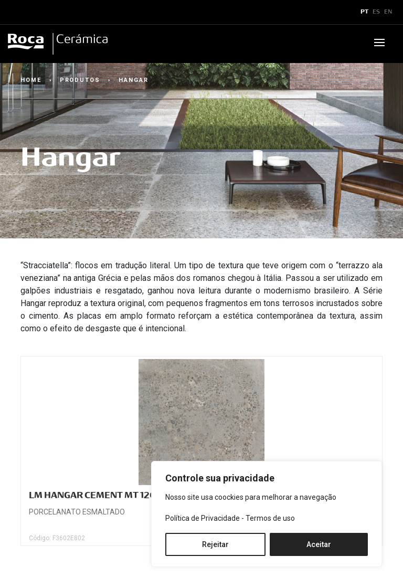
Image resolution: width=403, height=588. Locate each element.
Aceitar (318, 544)
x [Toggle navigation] (17, 12)
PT (364, 12)
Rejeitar (215, 544)
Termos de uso (270, 518)
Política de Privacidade (202, 518)
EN (388, 12)
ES (376, 12)
